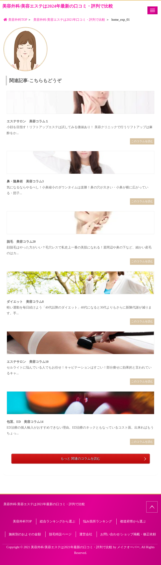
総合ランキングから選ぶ (57, 521)
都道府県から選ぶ (133, 521)
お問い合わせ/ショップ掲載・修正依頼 (128, 534)
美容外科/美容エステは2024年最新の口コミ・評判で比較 (57, 6)
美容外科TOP (22, 521)
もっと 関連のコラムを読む (80, 458)
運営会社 (85, 534)
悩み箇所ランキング (97, 521)
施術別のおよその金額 (25, 534)
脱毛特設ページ (60, 534)
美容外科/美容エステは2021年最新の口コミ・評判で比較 (44, 504)
